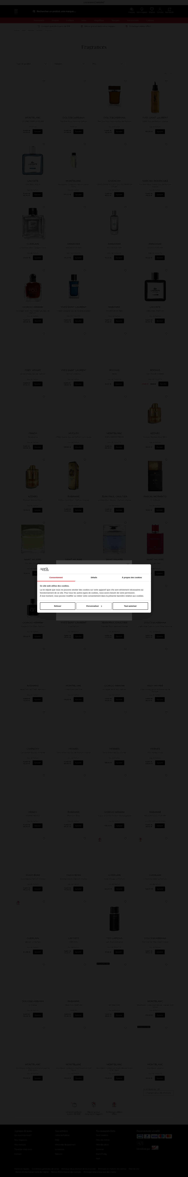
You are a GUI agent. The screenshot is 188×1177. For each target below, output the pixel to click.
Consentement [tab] (56, 577)
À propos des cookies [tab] (132, 577)
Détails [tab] (94, 577)
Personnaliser (94, 606)
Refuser (57, 606)
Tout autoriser (130, 606)
